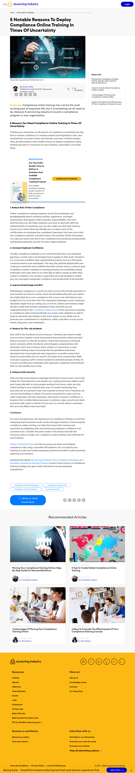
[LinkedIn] (99, 662)
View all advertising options (86, 750)
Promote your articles (79, 746)
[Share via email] (30, 94)
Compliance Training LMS (57, 485)
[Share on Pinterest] (35, 94)
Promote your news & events (83, 741)
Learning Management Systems (25, 565)
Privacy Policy (37, 765)
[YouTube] (106, 662)
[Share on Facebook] (16, 94)
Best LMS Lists (18, 713)
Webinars (16, 686)
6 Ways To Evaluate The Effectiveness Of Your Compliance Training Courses (107, 103)
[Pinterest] (114, 662)
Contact (73, 686)
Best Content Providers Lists (25, 718)
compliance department (45, 310)
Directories (17, 704)
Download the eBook (66, 179)
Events (15, 695)
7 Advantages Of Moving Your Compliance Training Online (103, 96)
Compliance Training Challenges (26, 485)
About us (74, 678)
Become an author (20, 737)
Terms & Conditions (19, 765)
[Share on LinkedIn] (25, 94)
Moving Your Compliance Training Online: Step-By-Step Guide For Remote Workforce (105, 81)
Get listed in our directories (82, 737)
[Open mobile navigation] (4, 4)
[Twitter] (91, 662)
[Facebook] (83, 662)
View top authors (20, 741)
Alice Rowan (26, 641)
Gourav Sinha (27, 87)
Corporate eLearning (81, 565)
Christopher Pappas (29, 580)
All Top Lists (17, 709)
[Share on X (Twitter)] (21, 94)
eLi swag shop (76, 691)
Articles (15, 678)
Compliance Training (25, 13)
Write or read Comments (27, 500)
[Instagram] (122, 662)
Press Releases (18, 691)
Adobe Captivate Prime (21, 444)
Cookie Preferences (56, 765)
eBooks (15, 682)
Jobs (14, 700)
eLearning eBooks (53, 489)
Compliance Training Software (25, 489)
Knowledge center (78, 682)
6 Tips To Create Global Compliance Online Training (106, 89)
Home (12, 13)
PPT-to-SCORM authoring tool (27, 722)
